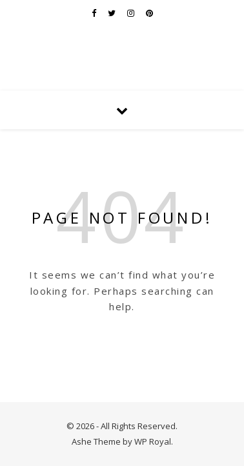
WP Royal (152, 441)
